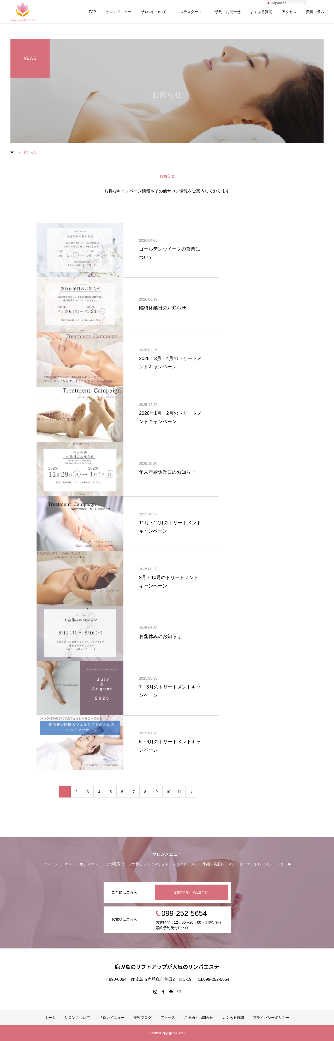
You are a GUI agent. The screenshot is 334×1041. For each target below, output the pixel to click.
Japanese (276, 3)
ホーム (50, 1017)
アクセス (289, 12)
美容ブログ (142, 1017)
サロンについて (153, 12)
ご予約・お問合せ (226, 12)
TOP (92, 12)
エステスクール (189, 12)
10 (168, 792)
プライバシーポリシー (271, 1017)
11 (180, 792)
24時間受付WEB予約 (191, 892)
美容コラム (315, 12)
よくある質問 (261, 12)
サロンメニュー (118, 12)
